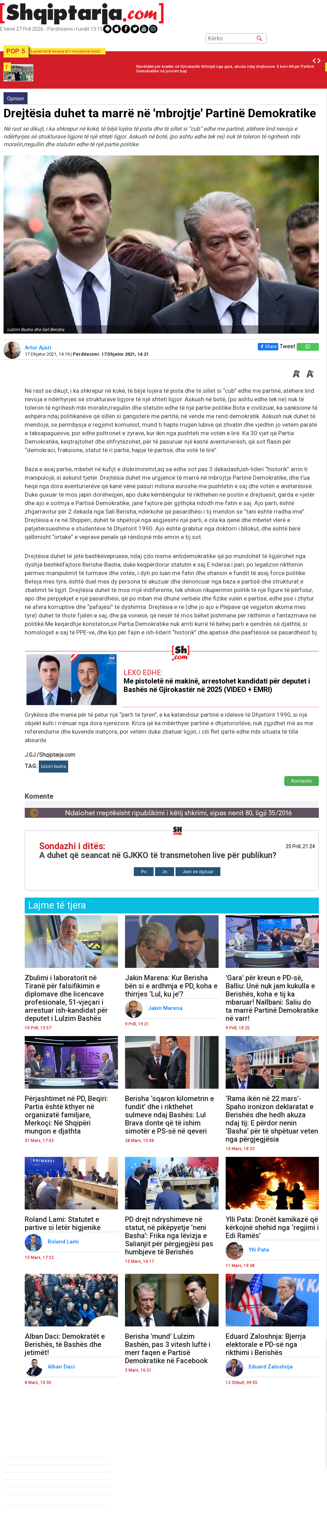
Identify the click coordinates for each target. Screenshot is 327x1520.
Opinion (15, 98)
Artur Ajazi (39, 347)
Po (144, 871)
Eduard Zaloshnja (271, 1367)
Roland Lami (64, 1241)
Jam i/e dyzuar (198, 871)
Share (267, 346)
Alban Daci (62, 1367)
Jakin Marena (166, 1008)
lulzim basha (53, 766)
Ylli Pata (259, 1250)
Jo (164, 871)
